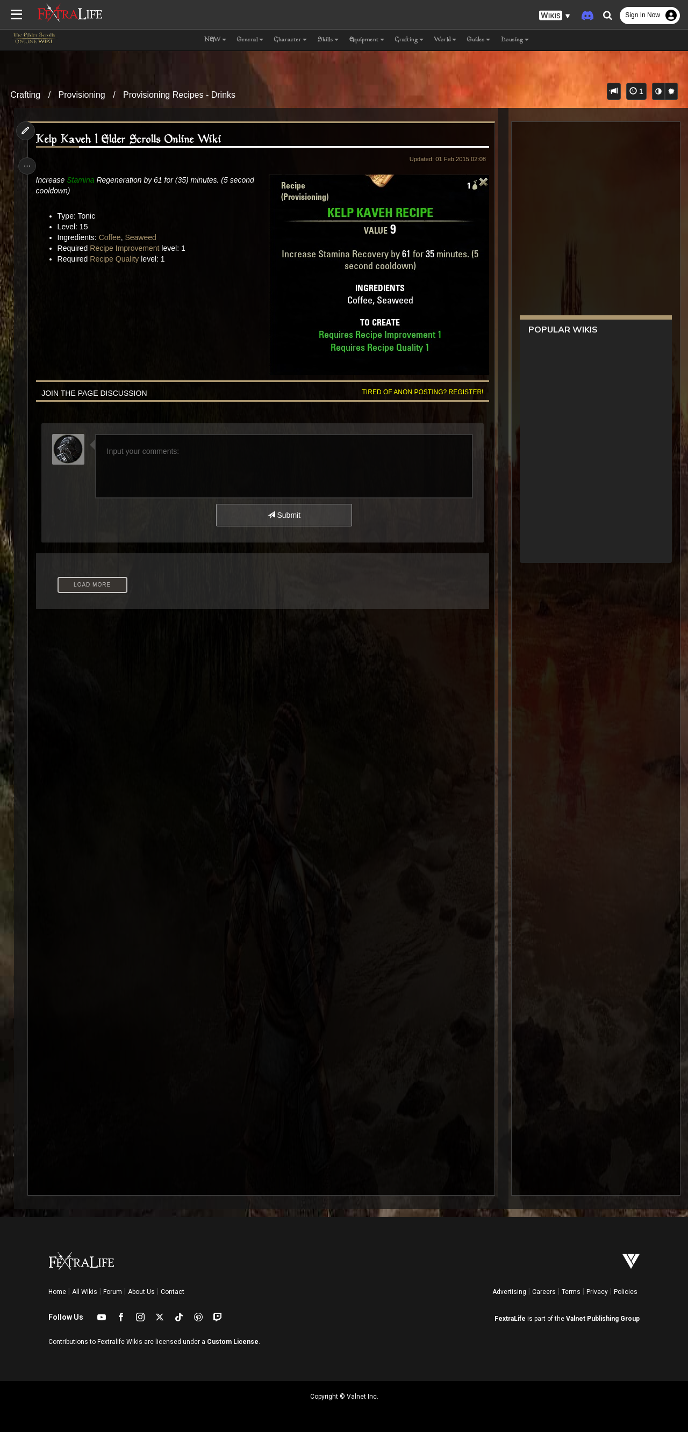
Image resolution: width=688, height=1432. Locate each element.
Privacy (597, 1292)
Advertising (509, 1292)
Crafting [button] (409, 40)
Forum (112, 1292)
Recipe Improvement (126, 248)
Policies (625, 1292)
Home (57, 1292)
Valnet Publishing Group (603, 1318)
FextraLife (510, 1318)
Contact (172, 1292)
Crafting (25, 95)
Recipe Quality (116, 259)
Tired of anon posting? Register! (420, 392)
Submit (283, 515)
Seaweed (142, 237)
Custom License (233, 1342)
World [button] (445, 40)
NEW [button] (215, 40)
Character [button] (290, 40)
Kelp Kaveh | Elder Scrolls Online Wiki (130, 140)
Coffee (112, 237)
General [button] (250, 40)
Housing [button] (515, 40)
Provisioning (82, 95)
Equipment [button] (366, 40)
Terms (571, 1292)
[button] (554, 15)
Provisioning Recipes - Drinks (179, 95)
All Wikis (84, 1292)
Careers (544, 1292)
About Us (141, 1292)
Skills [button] (328, 40)
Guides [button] (478, 40)
